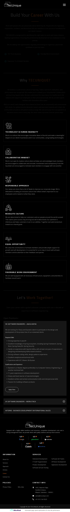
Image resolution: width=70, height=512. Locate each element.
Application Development (59, 465)
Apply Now (12, 389)
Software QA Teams (57, 459)
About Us (6, 459)
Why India (21, 487)
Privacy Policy (7, 487)
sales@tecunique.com (42, 496)
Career (5, 473)
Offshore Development (58, 462)
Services (5, 463)
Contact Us (6, 477)
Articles (5, 470)
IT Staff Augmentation (40, 462)
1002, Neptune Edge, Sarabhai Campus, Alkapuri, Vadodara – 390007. (44, 489)
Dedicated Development (40, 459)
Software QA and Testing (40, 468)
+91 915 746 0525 (41, 499)
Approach (5, 466)
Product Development (39, 465)
